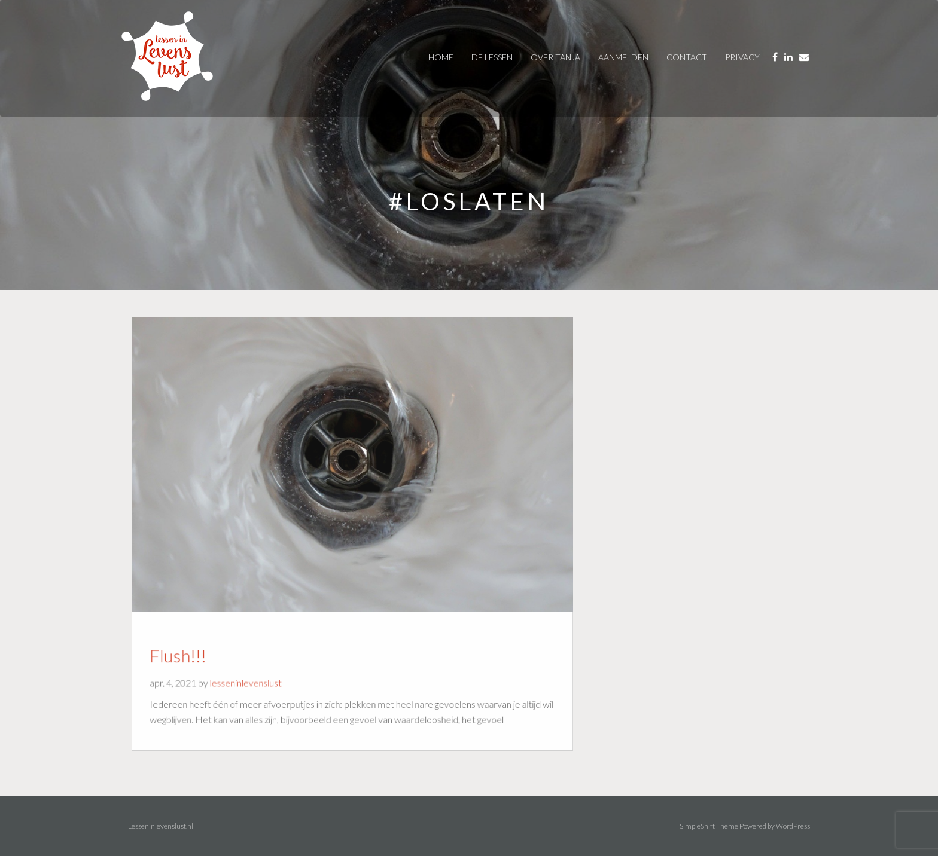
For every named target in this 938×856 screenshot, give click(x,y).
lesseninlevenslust (249, 679)
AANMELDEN (623, 57)
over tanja (555, 57)
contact (686, 57)
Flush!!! (183, 653)
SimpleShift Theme (709, 825)
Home (440, 57)
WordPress (793, 825)
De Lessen (492, 57)
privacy (742, 57)
